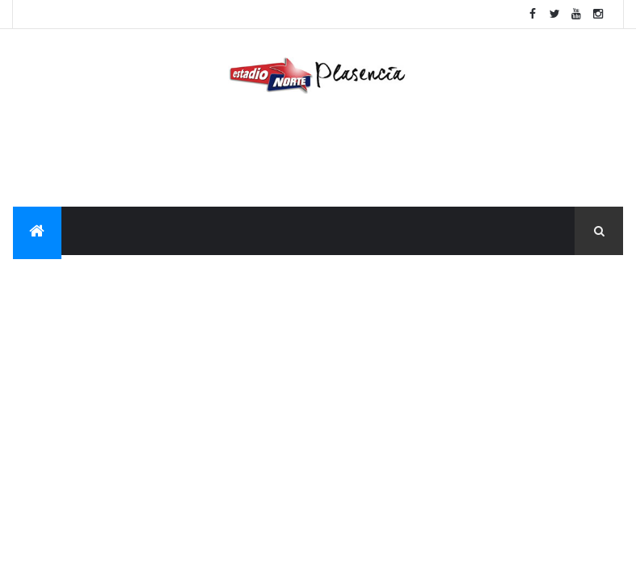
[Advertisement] (317, 154)
